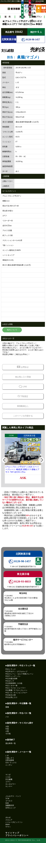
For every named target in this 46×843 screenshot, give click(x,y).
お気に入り (38, 9)
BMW (7, 824)
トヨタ (8, 777)
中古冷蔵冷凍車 (11, 679)
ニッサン (8, 765)
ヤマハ (8, 827)
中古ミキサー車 (11, 686)
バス (7, 717)
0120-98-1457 (30, 39)
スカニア (8, 820)
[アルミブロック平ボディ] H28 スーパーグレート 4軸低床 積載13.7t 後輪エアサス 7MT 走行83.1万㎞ (22, 469)
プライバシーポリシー (17, 835)
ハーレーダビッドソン (14, 822)
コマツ (8, 782)
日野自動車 (9, 760)
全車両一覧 (43, 9)
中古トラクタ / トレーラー (15, 688)
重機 (7, 707)
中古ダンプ (9, 681)
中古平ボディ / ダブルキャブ (16, 672)
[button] (5, 460)
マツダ (8, 775)
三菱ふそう (9, 758)
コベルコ (8, 801)
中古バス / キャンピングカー (16, 693)
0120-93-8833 (34, 6)
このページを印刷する (23, 416)
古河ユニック (10, 808)
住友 (7, 803)
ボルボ (8, 817)
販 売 (8, 17)
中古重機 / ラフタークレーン (16, 690)
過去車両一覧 (10, 743)
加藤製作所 (9, 805)
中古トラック (10, 669)
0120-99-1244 (26, 11)
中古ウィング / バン (12, 676)
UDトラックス (10, 763)
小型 (7, 731)
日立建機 (8, 779)
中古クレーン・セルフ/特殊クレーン (19, 674)
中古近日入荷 (10, 695)
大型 (7, 727)
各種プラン (37, 17)
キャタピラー (10, 784)
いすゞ (8, 756)
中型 (7, 729)
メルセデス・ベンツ (13, 796)
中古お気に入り (11, 697)
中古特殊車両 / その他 (13, 683)
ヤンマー (8, 786)
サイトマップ (12, 833)
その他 (8, 734)
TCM (7, 798)
